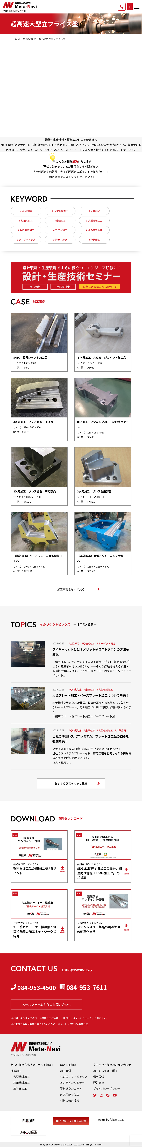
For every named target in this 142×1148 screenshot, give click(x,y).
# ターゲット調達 (26, 239)
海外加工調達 (68, 1065)
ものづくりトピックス (73, 1077)
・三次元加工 (19, 1089)
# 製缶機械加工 (26, 230)
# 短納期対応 (26, 220)
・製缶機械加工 (20, 1083)
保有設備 (28, 38)
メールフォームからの (46, 1004)
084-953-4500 (34, 987)
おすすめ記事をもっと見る (77, 783)
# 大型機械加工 (94, 220)
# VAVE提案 (26, 211)
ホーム (13, 38)
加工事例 (65, 1071)
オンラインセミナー (72, 1083)
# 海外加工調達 (94, 230)
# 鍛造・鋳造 (60, 239)
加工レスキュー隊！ (105, 1071)
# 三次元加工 (60, 230)
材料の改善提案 (69, 1101)
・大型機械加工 (20, 1077)
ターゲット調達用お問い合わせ (112, 1065)
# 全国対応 (60, 220)
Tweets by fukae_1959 (110, 1120)
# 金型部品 (94, 211)
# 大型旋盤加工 (60, 211)
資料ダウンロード (71, 1089)
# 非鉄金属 (94, 239)
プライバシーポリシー (106, 1089)
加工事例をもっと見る (78, 589)
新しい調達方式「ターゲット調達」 (32, 1065)
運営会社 (98, 1083)
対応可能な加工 (69, 1095)
